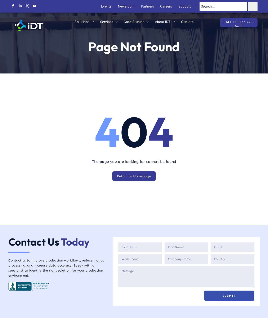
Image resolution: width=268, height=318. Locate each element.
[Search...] (223, 6)
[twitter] (27, 6)
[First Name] (140, 247)
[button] (229, 296)
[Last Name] (186, 247)
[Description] (186, 276)
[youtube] (34, 6)
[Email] (232, 247)
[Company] (186, 259)
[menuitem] (106, 6)
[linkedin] (20, 6)
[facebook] (13, 6)
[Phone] (140, 259)
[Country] (232, 259)
